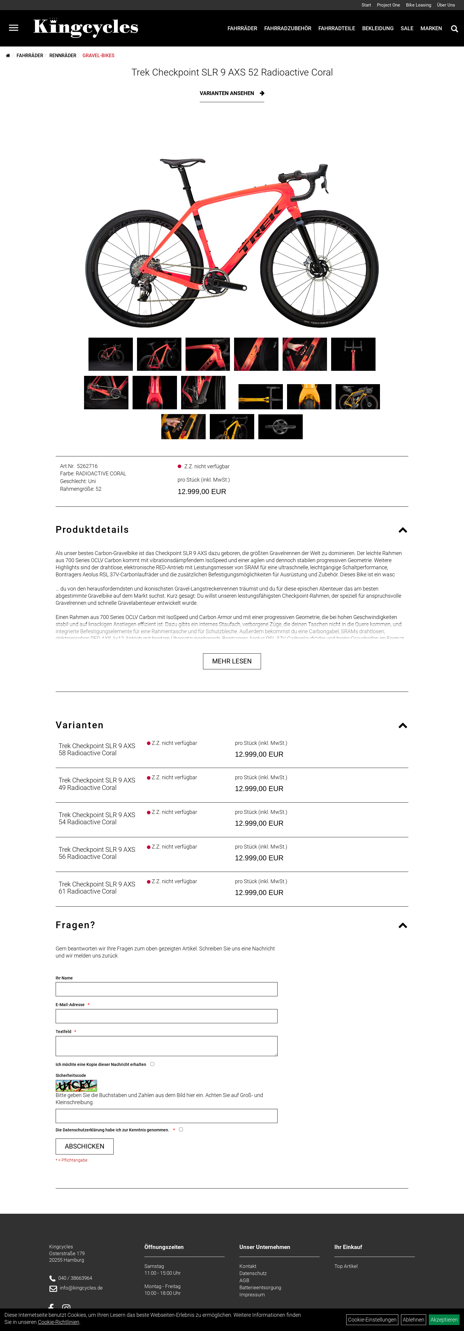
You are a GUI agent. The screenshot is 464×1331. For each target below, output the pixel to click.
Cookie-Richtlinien (58, 1322)
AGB (244, 1280)
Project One (388, 5)
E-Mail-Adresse (70, 1004)
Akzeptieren (444, 1319)
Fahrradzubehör (287, 28)
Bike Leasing (418, 5)
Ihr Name (64, 978)
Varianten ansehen (227, 93)
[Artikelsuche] (454, 29)
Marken (431, 28)
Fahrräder (242, 28)
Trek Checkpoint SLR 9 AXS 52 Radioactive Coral (232, 72)
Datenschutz (253, 1273)
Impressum (252, 1295)
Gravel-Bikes (99, 55)
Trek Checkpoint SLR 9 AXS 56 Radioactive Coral (97, 853)
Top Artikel (346, 1266)
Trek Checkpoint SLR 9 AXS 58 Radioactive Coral (97, 749)
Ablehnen (413, 1319)
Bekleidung (378, 28)
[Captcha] (167, 1116)
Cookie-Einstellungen (372, 1319)
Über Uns (446, 5)
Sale (407, 28)
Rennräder (62, 55)
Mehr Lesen (232, 661)
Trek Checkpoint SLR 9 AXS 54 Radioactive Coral (97, 818)
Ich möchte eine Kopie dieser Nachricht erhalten (101, 1064)
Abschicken (84, 1146)
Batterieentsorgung (260, 1287)
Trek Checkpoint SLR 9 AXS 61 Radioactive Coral (97, 888)
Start (366, 5)
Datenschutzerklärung (83, 1130)
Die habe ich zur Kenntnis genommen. (113, 1130)
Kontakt (247, 1266)
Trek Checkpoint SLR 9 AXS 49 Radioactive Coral (97, 784)
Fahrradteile (336, 28)
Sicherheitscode (71, 1075)
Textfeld (63, 1031)
